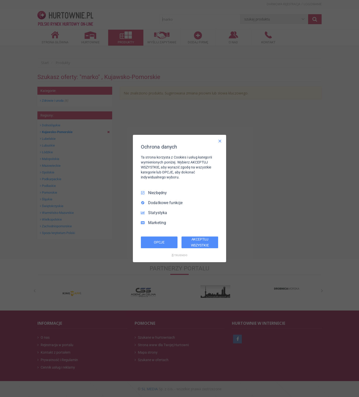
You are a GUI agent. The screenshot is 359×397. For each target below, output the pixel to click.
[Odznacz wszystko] (220, 141)
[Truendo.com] (179, 255)
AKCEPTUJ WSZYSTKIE (200, 242)
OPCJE (159, 242)
